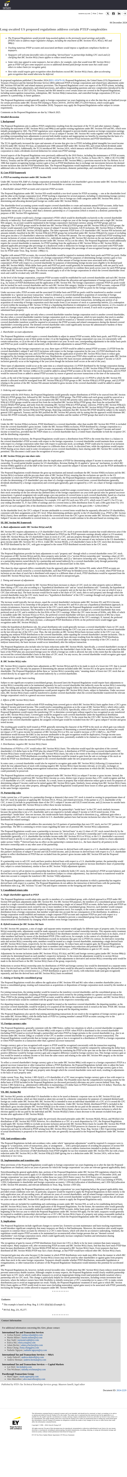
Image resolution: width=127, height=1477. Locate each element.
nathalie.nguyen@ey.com (35, 1350)
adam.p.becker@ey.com (32, 1345)
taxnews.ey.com (84, 13)
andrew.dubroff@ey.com (32, 1357)
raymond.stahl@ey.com (28, 1340)
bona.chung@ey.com (29, 1347)
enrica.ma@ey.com (26, 1342)
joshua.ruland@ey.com (32, 1335)
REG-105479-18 (56, 80)
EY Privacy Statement (67, 1435)
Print (94, 13)
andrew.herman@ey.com (35, 1360)
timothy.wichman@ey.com (34, 1369)
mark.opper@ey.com (29, 1376)
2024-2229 (121, 1390)
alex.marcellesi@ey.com (34, 1379)
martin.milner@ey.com (31, 1337)
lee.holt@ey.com (24, 1367)
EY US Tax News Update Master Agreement (46, 1435)
